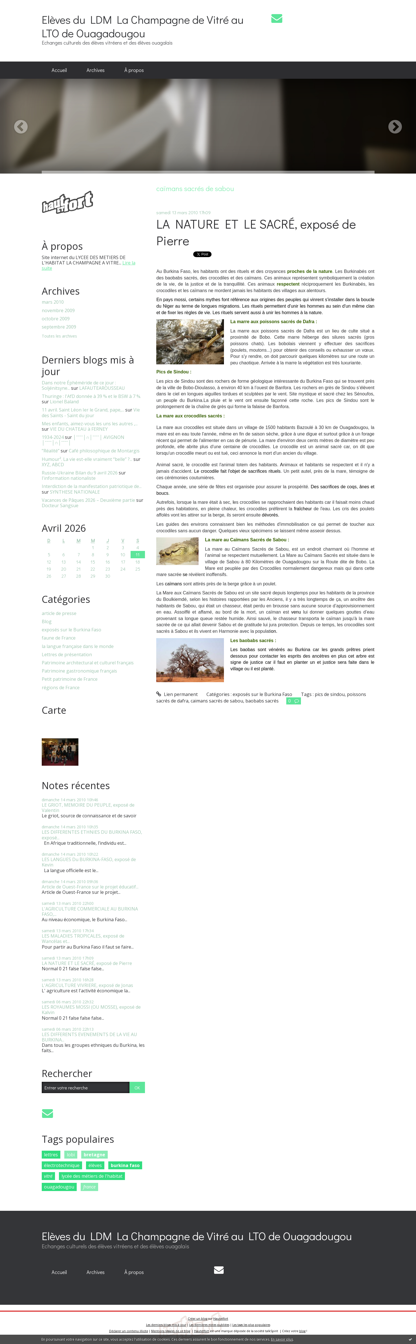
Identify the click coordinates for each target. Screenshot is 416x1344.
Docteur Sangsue (60, 505)
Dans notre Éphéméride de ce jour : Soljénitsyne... (79, 385)
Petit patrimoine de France (70, 679)
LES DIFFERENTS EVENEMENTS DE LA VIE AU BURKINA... (89, 1037)
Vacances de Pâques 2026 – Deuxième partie (88, 500)
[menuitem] (59, 70)
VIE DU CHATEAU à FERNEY (79, 429)
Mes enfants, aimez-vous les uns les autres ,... (90, 424)
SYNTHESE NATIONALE (75, 492)
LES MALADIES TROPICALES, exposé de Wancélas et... (83, 938)
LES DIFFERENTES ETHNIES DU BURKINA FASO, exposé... (92, 834)
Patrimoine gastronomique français (79, 671)
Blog (47, 621)
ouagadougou (59, 1187)
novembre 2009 (58, 310)
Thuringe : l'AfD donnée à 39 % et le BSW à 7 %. (91, 396)
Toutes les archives (59, 336)
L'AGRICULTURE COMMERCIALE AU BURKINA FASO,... (90, 911)
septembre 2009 (59, 327)
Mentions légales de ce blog (170, 1331)
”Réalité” (51, 451)
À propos (134, 70)
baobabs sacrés (262, 701)
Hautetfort (220, 1319)
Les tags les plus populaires (251, 1325)
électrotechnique (62, 1165)
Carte (54, 710)
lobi (71, 1155)
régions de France (61, 687)
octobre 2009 (56, 318)
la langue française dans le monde (78, 646)
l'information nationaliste (69, 478)
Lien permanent (177, 694)
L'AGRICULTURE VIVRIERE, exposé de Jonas (87, 985)
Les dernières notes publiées (209, 1325)
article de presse (59, 613)
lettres (51, 1155)
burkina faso (125, 1165)
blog (302, 1331)
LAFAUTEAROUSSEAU (102, 388)
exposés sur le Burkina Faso (71, 629)
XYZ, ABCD (53, 464)
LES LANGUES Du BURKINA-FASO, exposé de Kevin (89, 862)
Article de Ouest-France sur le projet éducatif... (90, 887)
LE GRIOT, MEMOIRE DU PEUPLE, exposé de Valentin (88, 807)
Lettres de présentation (67, 654)
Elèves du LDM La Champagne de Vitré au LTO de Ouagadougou (143, 26)
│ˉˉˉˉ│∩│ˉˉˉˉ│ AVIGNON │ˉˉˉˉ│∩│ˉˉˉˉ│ (83, 440)
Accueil (59, 70)
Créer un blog (197, 1319)
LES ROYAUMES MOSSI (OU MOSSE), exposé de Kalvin (91, 1009)
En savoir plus (282, 1339)
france (89, 1187)
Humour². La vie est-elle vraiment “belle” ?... (87, 459)
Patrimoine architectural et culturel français (88, 663)
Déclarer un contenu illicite (128, 1331)
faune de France (59, 638)
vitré (48, 1176)
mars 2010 (53, 302)
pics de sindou (330, 694)
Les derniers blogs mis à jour (166, 1325)
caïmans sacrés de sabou (217, 701)
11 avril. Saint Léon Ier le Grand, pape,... (83, 410)
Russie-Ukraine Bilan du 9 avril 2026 (80, 473)
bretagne (94, 1155)
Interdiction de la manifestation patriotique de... (92, 486)
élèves (95, 1165)
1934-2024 (53, 437)
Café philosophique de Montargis (104, 451)
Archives (96, 70)
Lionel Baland (64, 402)
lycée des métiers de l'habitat (91, 1176)
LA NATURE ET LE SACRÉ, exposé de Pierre (87, 963)
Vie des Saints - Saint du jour (91, 412)
